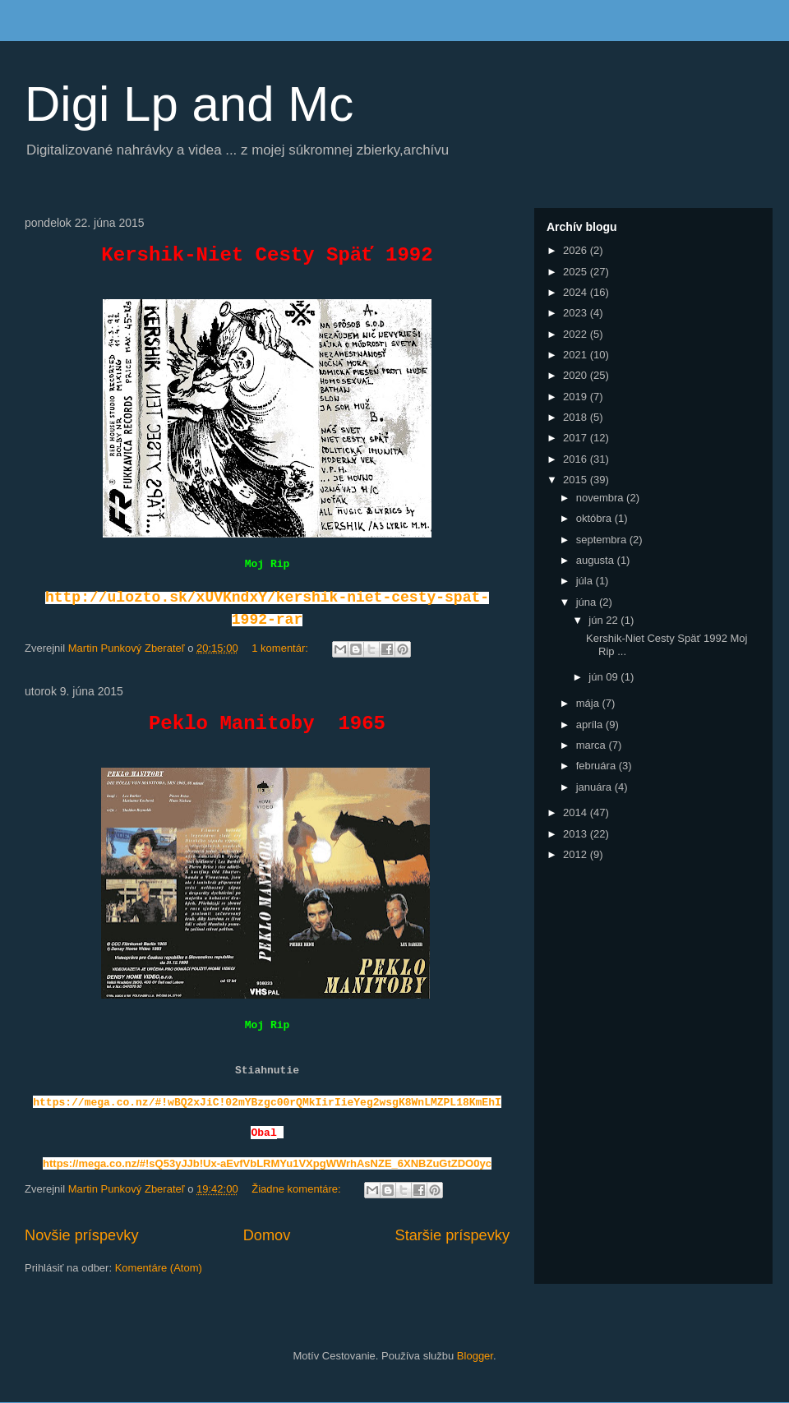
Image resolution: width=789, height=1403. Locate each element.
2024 (576, 292)
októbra (595, 518)
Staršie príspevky (452, 1235)
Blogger (475, 1356)
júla (586, 581)
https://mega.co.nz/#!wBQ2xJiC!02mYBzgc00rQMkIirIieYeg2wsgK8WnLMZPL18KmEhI (267, 1102)
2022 (576, 334)
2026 (576, 250)
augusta (596, 560)
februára (597, 765)
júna (587, 602)
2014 (576, 812)
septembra (603, 539)
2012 (576, 854)
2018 (576, 417)
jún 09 (604, 677)
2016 (576, 459)
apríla (591, 724)
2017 (576, 438)
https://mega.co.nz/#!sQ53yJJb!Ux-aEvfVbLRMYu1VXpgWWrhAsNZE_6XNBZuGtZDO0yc (267, 1163)
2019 (576, 396)
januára (595, 787)
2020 (576, 375)
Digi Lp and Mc (189, 104)
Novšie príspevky (81, 1235)
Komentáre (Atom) (158, 1268)
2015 (576, 479)
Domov (267, 1235)
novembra (601, 498)
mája (589, 703)
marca (592, 745)
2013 (576, 834)
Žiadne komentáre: (297, 1189)
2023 (576, 313)
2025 (576, 271)
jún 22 (604, 620)
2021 (576, 354)
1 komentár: (281, 648)
